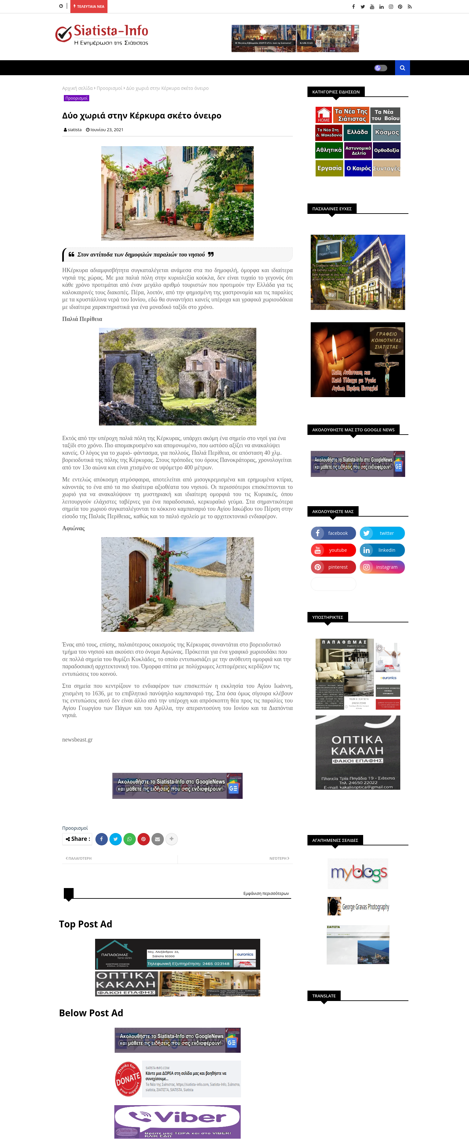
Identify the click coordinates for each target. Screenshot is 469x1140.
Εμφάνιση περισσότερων (266, 893)
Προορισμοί (109, 88)
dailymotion (333, 584)
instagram (387, 567)
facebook (338, 533)
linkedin (386, 550)
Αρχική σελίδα (77, 88)
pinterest (338, 567)
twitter (387, 533)
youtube (338, 550)
